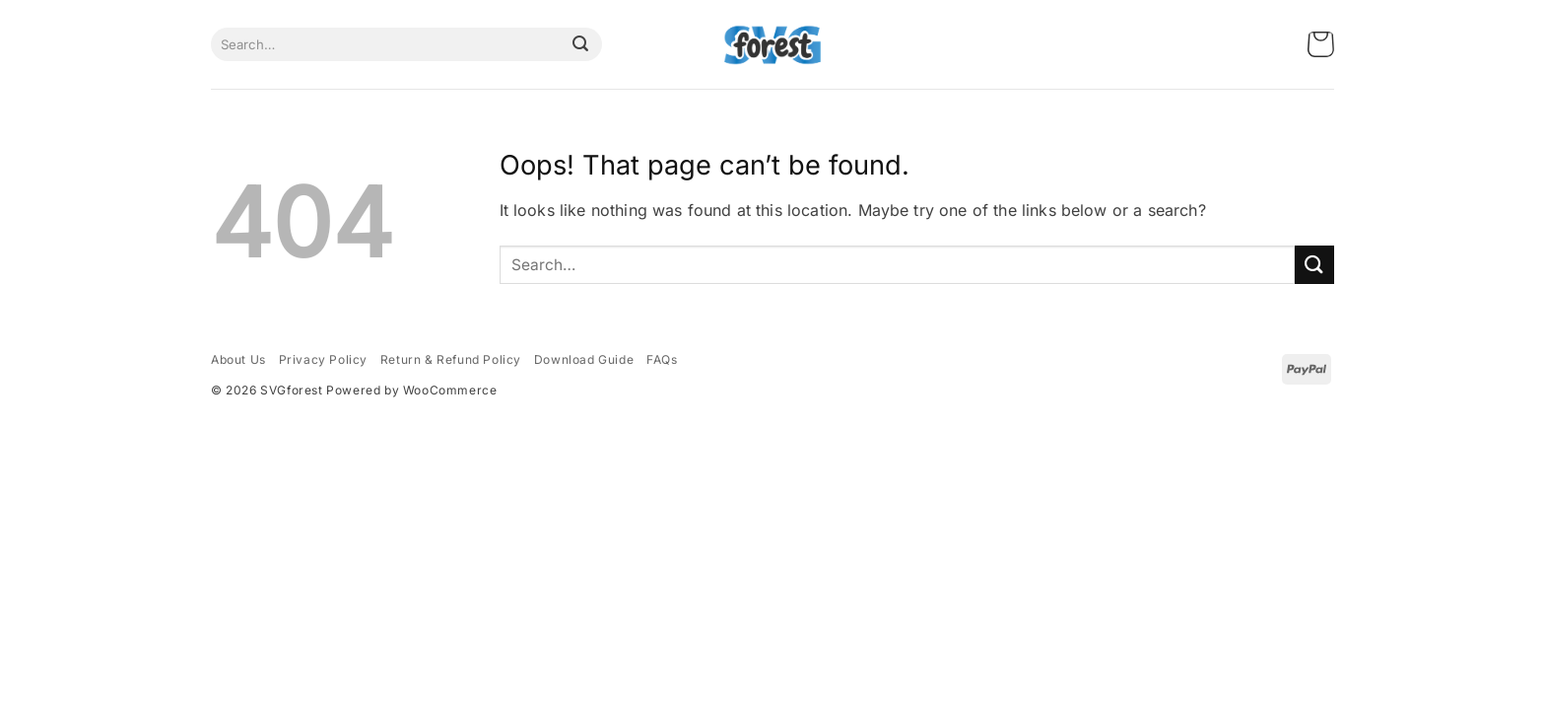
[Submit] (580, 44)
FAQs (661, 359)
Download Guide (584, 359)
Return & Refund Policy (450, 359)
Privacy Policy (323, 359)
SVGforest (291, 390)
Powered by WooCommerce (411, 390)
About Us (238, 359)
